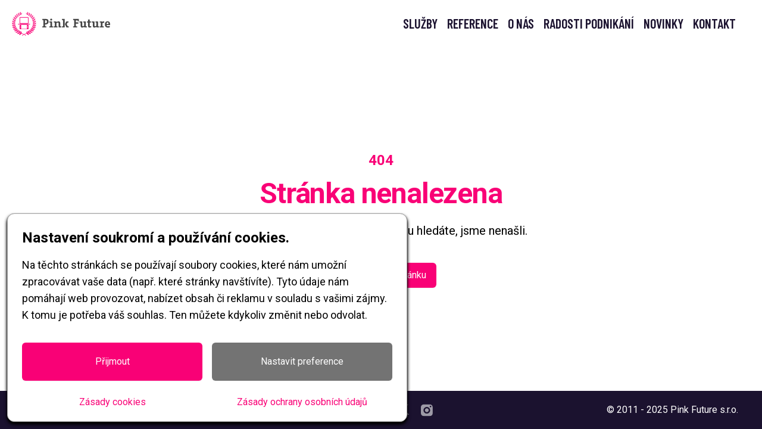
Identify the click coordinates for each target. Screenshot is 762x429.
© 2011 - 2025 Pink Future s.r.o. (672, 409)
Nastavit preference (302, 361)
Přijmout (112, 361)
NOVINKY (663, 23)
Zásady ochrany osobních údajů (302, 402)
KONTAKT (714, 23)
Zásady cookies (112, 402)
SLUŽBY (420, 23)
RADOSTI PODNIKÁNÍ (589, 23)
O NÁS (521, 23)
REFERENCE (472, 23)
